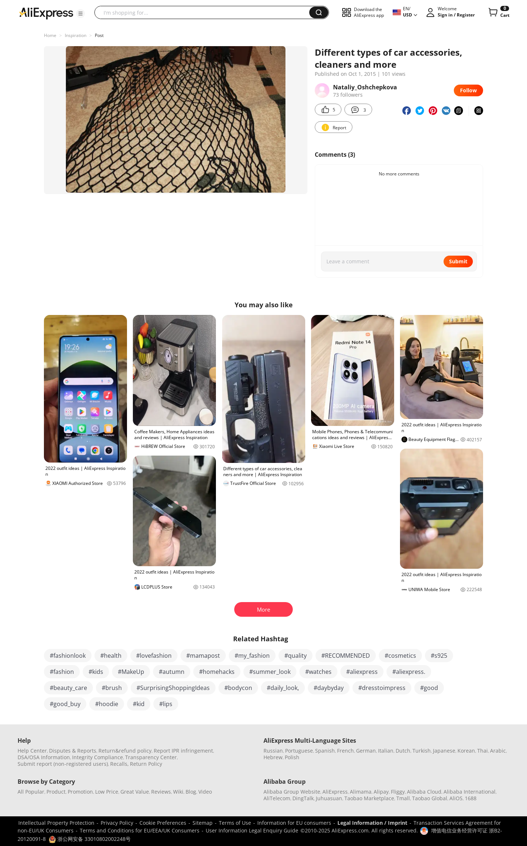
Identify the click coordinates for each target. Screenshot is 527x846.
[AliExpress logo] (46, 12)
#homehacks (217, 672)
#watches (318, 672)
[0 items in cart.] (498, 12)
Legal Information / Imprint (372, 822)
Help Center (32, 750)
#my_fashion (252, 656)
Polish (292, 757)
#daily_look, (283, 688)
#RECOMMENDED (345, 656)
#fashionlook (68, 656)
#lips (165, 704)
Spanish (325, 750)
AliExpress (335, 791)
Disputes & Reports (72, 750)
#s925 (439, 656)
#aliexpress (362, 672)
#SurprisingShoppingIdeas (173, 688)
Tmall (403, 798)
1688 (470, 798)
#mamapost (203, 656)
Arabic (498, 750)
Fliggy (398, 791)
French (345, 750)
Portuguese (299, 750)
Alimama (360, 791)
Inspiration (75, 35)
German (366, 750)
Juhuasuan (329, 798)
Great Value (134, 791)
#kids (96, 672)
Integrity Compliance (97, 757)
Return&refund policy (125, 750)
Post (99, 35)
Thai (482, 750)
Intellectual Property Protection (56, 822)
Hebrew (273, 757)
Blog (191, 791)
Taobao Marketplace (369, 798)
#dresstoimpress (381, 688)
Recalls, (119, 763)
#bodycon (238, 688)
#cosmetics (400, 656)
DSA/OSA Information (44, 757)
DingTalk (303, 798)
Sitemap (203, 822)
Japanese (444, 750)
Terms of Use (235, 822)
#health (111, 656)
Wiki (178, 791)
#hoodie (106, 704)
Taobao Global (429, 798)
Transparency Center (151, 757)
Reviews (161, 791)
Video (205, 791)
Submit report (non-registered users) (63, 763)
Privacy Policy (117, 822)
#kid (139, 704)
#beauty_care (68, 688)
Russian (273, 750)
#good (429, 688)
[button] (80, 13)
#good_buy (65, 704)
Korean (466, 750)
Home (50, 35)
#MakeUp (131, 672)
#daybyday (329, 688)
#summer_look (270, 672)
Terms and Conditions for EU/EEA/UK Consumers (139, 830)
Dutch (403, 750)
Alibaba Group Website (292, 791)
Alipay (381, 791)
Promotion (80, 791)
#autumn (171, 672)
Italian (385, 750)
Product (56, 791)
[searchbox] (204, 12)
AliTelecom (277, 798)
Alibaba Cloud (424, 791)
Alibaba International (470, 791)
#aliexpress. (408, 672)
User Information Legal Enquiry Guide (252, 830)
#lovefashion (154, 656)
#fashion (62, 672)
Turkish (421, 750)
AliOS (456, 798)
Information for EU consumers (294, 822)
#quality (295, 656)
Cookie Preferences (162, 822)
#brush (112, 688)
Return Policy (146, 763)
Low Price (106, 791)
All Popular (31, 791)
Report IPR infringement (183, 750)
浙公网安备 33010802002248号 (90, 838)
